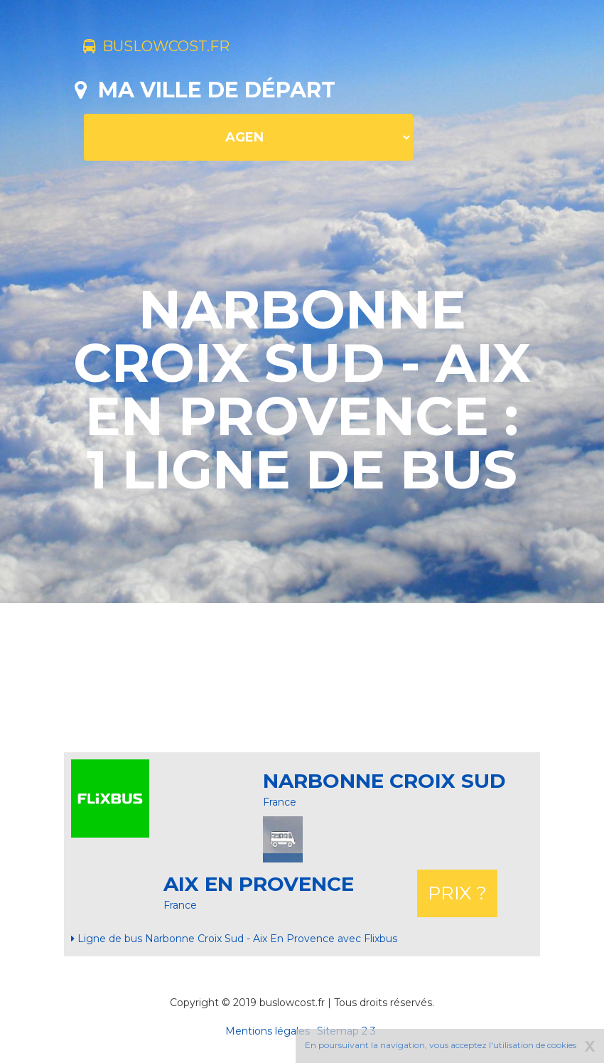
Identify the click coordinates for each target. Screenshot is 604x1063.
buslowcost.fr (176, 48)
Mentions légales (267, 1031)
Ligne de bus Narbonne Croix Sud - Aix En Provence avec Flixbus (234, 938)
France (279, 802)
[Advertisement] (333, 678)
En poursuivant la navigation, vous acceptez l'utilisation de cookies (440, 1045)
